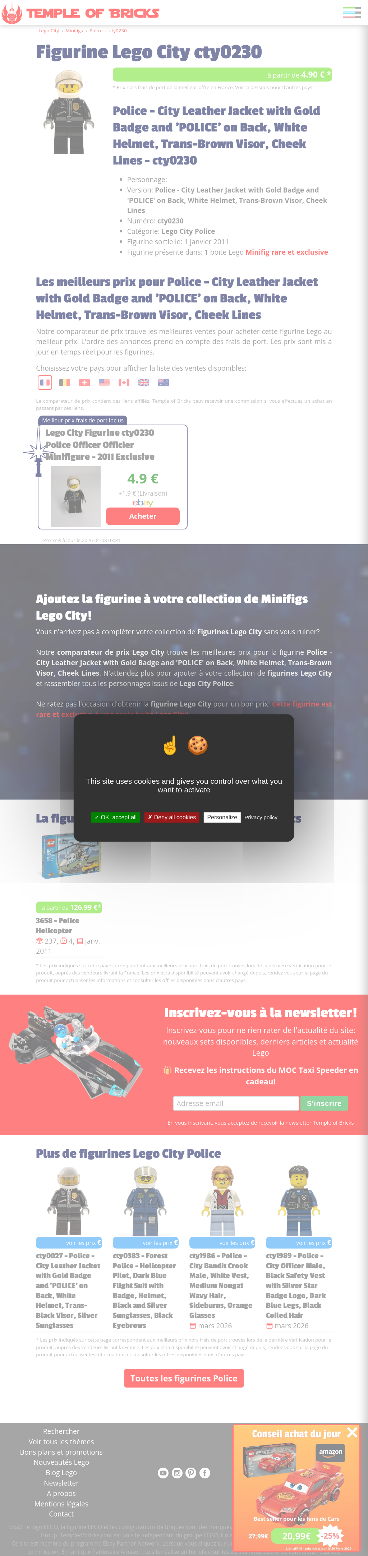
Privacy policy (260, 817)
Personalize (222, 817)
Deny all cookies (172, 817)
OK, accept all (116, 817)
